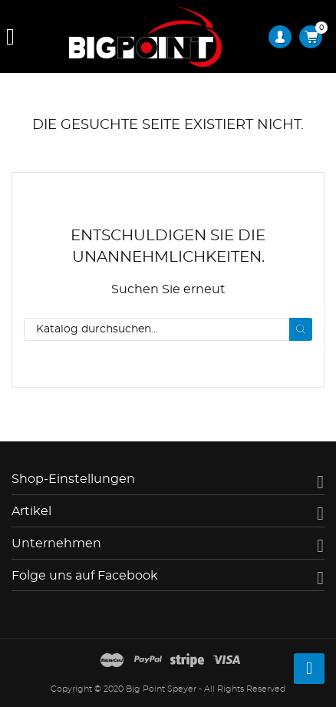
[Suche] (168, 329)
